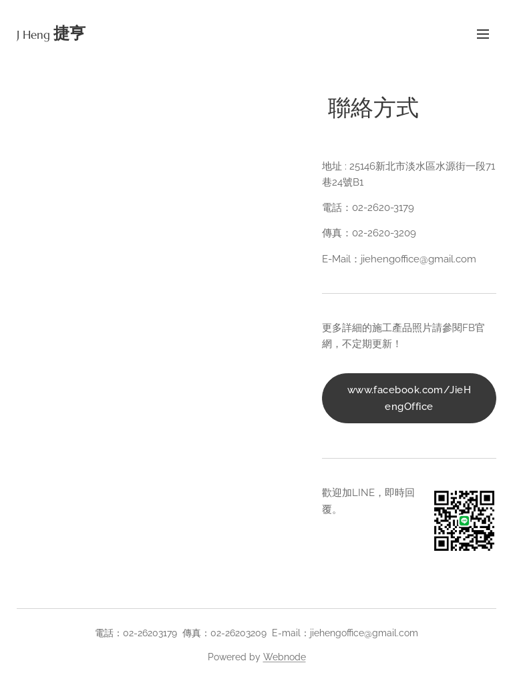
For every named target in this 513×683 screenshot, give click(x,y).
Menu (483, 34)
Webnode (284, 657)
